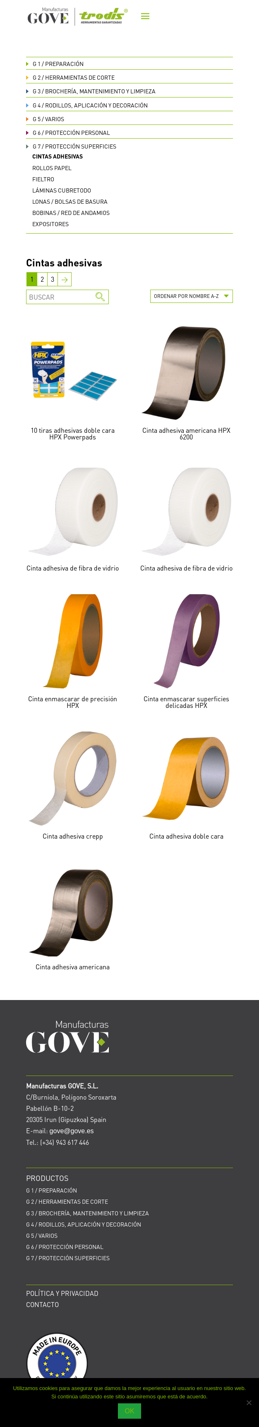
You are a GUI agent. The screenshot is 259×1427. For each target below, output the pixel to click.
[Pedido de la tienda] (191, 296)
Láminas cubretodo (61, 190)
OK (129, 1411)
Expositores (50, 223)
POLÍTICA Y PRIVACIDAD (62, 1293)
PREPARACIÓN (55, 63)
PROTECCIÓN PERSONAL (68, 132)
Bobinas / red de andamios (71, 212)
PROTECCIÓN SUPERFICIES (71, 146)
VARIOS (45, 118)
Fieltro (43, 179)
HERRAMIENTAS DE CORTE (70, 77)
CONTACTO (42, 1304)
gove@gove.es (72, 1130)
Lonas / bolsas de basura (70, 201)
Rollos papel (52, 167)
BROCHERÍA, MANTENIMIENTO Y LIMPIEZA (91, 91)
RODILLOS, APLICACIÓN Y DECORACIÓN (87, 105)
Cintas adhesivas (57, 156)
